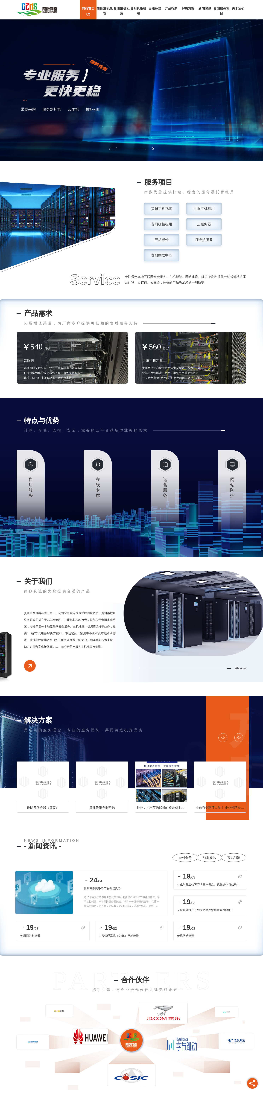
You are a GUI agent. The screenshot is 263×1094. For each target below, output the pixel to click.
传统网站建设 (185, 935)
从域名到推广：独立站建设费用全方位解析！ (205, 910)
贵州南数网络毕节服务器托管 (102, 888)
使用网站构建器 (30, 935)
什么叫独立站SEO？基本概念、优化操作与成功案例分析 (209, 884)
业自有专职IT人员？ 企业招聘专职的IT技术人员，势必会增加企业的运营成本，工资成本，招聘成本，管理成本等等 (221, 807)
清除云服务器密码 (102, 807)
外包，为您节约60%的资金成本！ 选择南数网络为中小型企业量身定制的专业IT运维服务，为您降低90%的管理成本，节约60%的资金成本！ (162, 807)
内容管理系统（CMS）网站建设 (119, 935)
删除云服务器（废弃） (43, 807)
